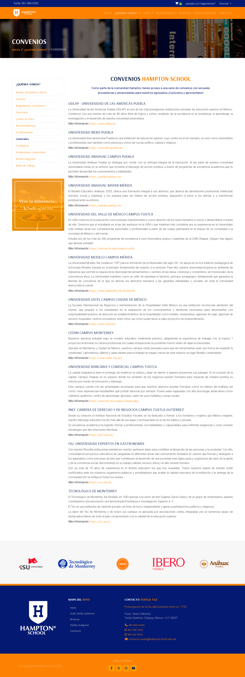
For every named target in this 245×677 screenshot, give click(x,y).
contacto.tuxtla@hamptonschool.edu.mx (152, 639)
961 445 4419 (135, 634)
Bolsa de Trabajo (25, 165)
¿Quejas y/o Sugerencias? (200, 3)
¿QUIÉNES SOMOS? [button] (126, 13)
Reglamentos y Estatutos (30, 105)
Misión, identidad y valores (31, 92)
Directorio (22, 112)
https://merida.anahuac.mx (105, 205)
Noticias (75, 619)
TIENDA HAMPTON (205, 13)
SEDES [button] (147, 13)
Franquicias (22, 145)
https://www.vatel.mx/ (103, 324)
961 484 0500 (45, 208)
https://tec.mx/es (100, 521)
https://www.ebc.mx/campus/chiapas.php (114, 401)
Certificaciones (24, 132)
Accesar (224, 3)
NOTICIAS (185, 13)
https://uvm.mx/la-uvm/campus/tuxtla (112, 248)
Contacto (75, 630)
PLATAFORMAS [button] (165, 13)
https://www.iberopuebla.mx (106, 147)
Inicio (16, 49)
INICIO (108, 13)
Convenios (22, 139)
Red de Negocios (26, 159)
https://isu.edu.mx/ (101, 482)
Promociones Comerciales (30, 152)
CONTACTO (225, 13)
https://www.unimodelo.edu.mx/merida (112, 290)
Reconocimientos (26, 125)
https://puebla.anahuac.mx (105, 176)
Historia (20, 99)
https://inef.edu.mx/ (101, 434)
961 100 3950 (135, 629)
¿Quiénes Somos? (35, 49)
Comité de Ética (25, 119)
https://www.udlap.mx (103, 123)
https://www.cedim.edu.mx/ (106, 358)
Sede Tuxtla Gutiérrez (82, 613)
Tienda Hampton (79, 625)
